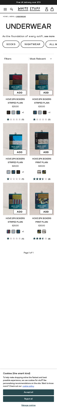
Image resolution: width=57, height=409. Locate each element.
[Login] (46, 8)
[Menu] (5, 9)
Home (5, 16)
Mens (12, 16)
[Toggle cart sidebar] (52, 9)
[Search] (11, 9)
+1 (23, 113)
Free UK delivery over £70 (28, 2)
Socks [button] (11, 44)
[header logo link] (29, 9)
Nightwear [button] (32, 44)
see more (49, 36)
